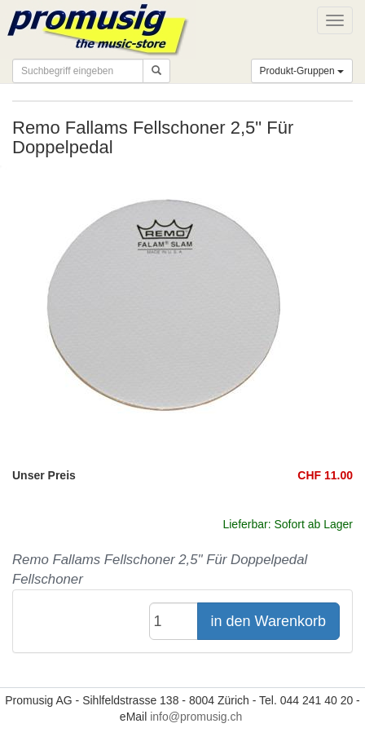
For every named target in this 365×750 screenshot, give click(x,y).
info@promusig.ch (196, 716)
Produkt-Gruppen (302, 71)
